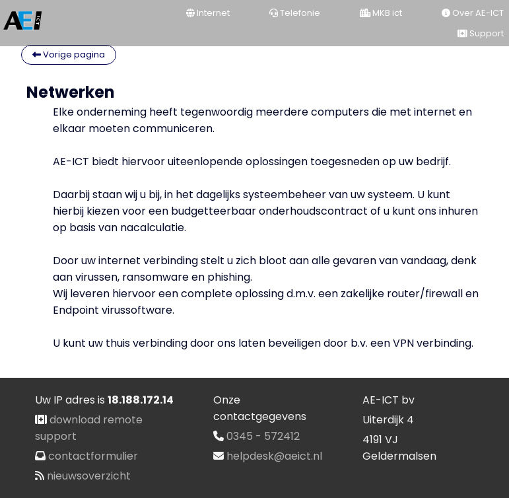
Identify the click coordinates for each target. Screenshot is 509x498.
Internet (208, 13)
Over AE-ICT (473, 13)
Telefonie (294, 13)
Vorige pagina (68, 54)
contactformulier (93, 456)
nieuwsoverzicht (89, 475)
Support (481, 33)
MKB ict (381, 13)
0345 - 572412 (263, 436)
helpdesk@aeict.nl (274, 456)
